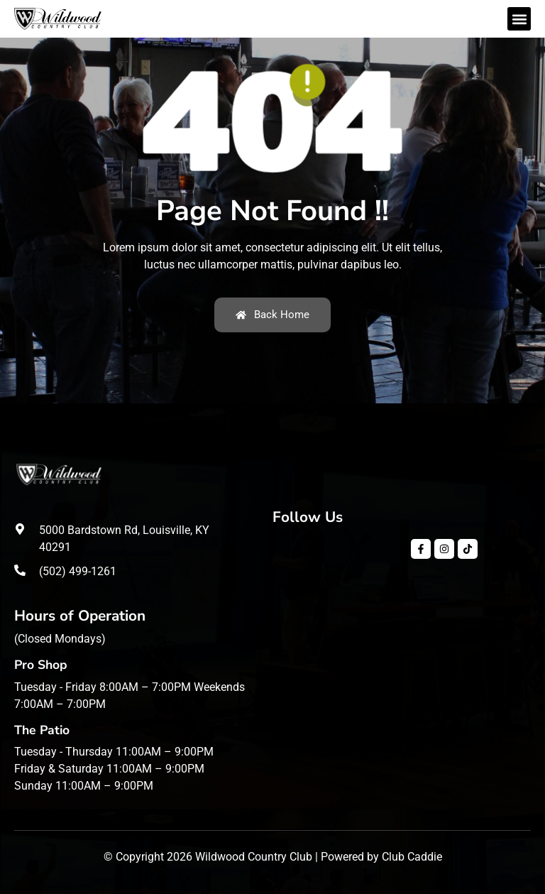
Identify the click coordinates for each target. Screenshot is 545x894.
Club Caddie (412, 856)
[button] (519, 19)
